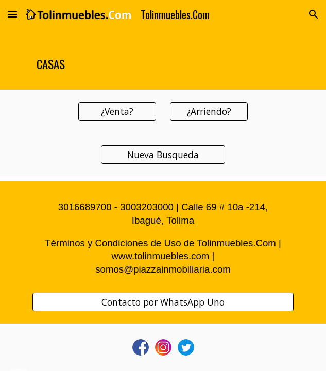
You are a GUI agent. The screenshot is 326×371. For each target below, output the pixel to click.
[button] (12, 14)
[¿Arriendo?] (208, 111)
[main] (163, 59)
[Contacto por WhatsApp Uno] (163, 302)
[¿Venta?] (117, 111)
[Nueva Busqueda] (162, 155)
